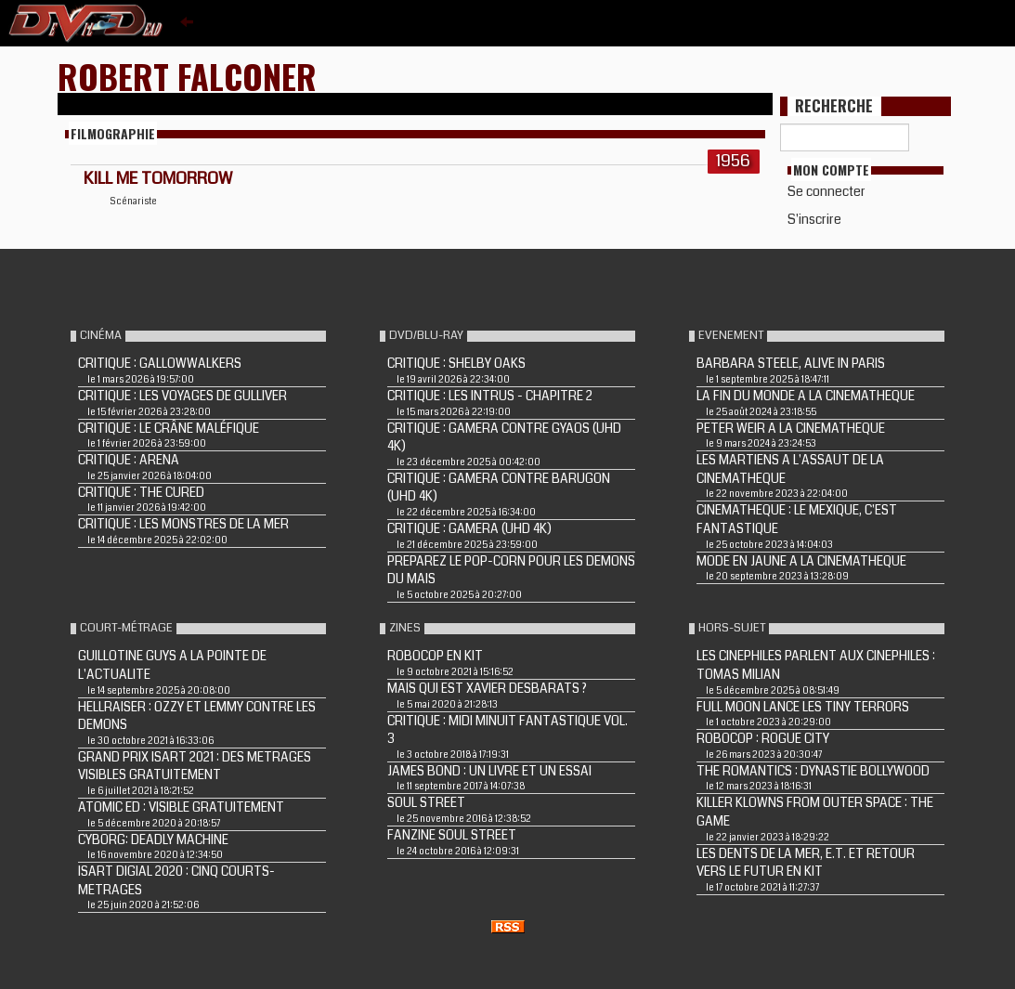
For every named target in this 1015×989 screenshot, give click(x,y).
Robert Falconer (187, 75)
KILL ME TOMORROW (158, 178)
